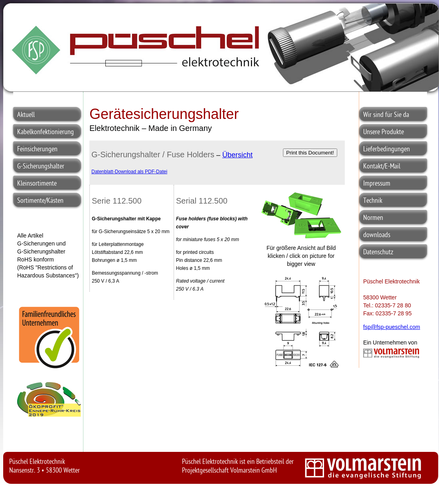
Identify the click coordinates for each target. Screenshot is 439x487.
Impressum (376, 183)
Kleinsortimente (37, 183)
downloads (376, 235)
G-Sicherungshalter (40, 166)
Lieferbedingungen (386, 149)
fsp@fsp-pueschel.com (391, 327)
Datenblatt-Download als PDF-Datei (129, 171)
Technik (372, 201)
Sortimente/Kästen (40, 201)
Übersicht (237, 155)
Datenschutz (378, 252)
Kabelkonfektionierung (45, 132)
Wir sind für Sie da (386, 115)
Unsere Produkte (383, 132)
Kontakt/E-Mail (381, 166)
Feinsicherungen (37, 149)
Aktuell (26, 115)
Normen (373, 218)
